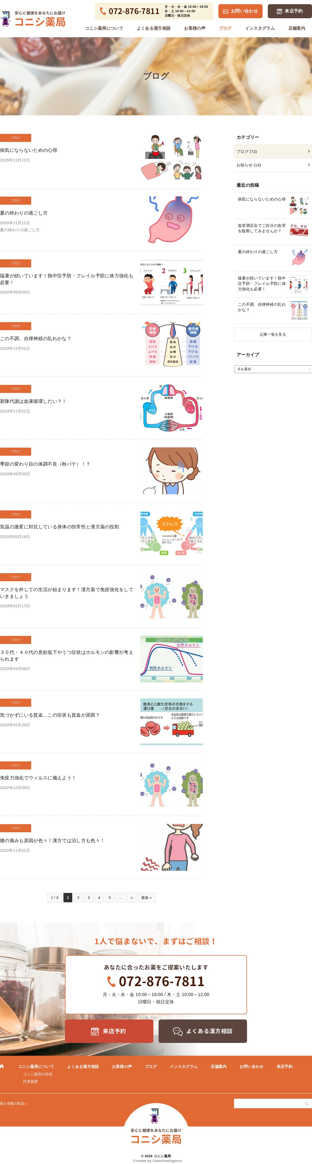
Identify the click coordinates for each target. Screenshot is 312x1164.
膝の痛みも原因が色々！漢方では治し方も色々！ (52, 840)
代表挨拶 (30, 1081)
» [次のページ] (132, 898)
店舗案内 (296, 28)
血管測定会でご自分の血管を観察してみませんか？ (262, 228)
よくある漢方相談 (154, 28)
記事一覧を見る (273, 334)
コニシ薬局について (104, 28)
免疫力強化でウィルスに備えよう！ (38, 777)
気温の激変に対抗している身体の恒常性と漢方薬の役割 (59, 526)
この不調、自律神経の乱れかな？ (36, 338)
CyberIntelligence (167, 1161)
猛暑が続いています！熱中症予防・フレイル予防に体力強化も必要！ (262, 283)
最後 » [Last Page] (146, 898)
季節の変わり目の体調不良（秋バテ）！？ (45, 464)
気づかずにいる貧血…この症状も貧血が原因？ (50, 715)
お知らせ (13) (249, 165)
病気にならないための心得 (28, 150)
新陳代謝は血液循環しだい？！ (33, 401)
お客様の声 (194, 28)
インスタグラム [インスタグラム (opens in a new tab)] (260, 28)
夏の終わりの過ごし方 (24, 213)
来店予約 (294, 11)
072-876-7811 (162, 981)
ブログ (225, 28)
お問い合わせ (244, 11)
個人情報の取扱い (14, 1103)
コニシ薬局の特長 (38, 1074)
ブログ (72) (247, 151)
